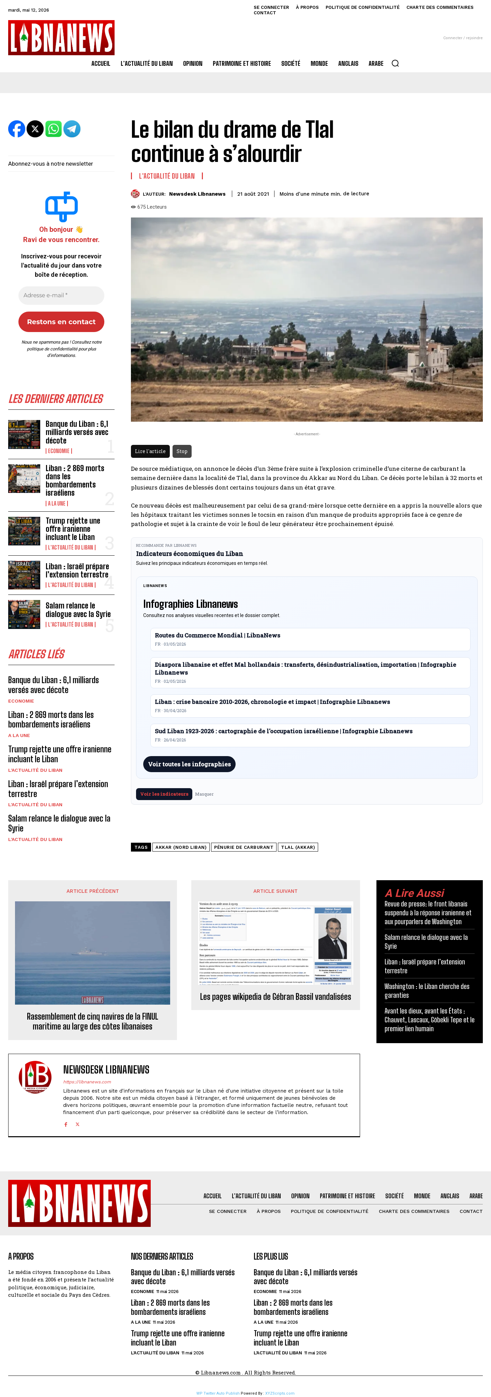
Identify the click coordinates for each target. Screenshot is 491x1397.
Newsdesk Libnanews (197, 194)
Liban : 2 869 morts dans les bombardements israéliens (75, 481)
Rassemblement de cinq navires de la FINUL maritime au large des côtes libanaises (92, 1021)
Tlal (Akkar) (298, 847)
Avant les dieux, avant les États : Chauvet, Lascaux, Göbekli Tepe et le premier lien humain (430, 1020)
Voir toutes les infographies (189, 764)
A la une (56, 503)
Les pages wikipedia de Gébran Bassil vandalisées (275, 997)
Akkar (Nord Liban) (181, 847)
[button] (395, 63)
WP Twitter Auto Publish (218, 1393)
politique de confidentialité (52, 348)
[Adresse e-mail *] (61, 295)
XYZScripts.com (280, 1393)
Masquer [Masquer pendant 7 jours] (204, 794)
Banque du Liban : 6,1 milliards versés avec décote (77, 432)
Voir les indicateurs (164, 794)
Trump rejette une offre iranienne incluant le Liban (73, 529)
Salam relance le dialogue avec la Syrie (78, 609)
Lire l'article (150, 451)
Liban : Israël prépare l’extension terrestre (77, 570)
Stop (182, 451)
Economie (59, 451)
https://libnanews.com (87, 1081)
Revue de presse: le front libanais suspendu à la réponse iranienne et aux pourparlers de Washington (428, 913)
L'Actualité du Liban (70, 547)
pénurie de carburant (243, 847)
